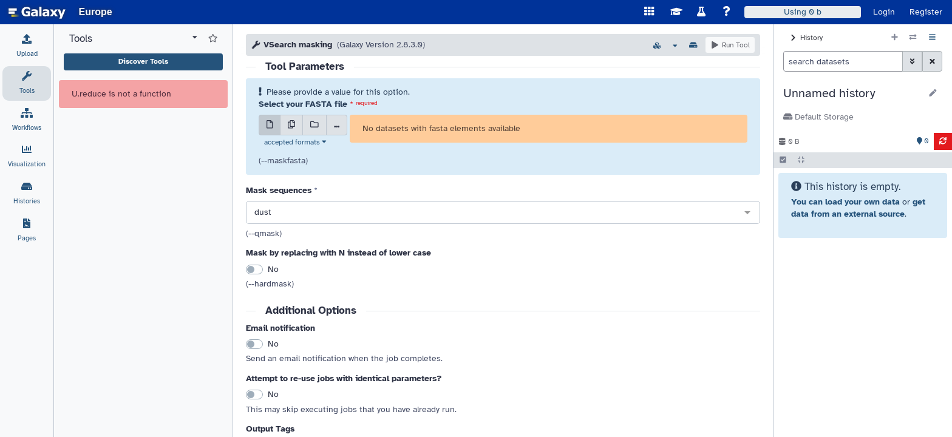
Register (925, 12)
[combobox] (503, 213)
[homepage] (37, 12)
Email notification (280, 328)
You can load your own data (845, 202)
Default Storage (818, 117)
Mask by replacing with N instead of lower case (338, 253)
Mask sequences (278, 190)
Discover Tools (143, 61)
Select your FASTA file (303, 104)
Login (884, 12)
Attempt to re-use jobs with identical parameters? (344, 378)
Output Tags (270, 429)
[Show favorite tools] (213, 39)
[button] (852, 93)
